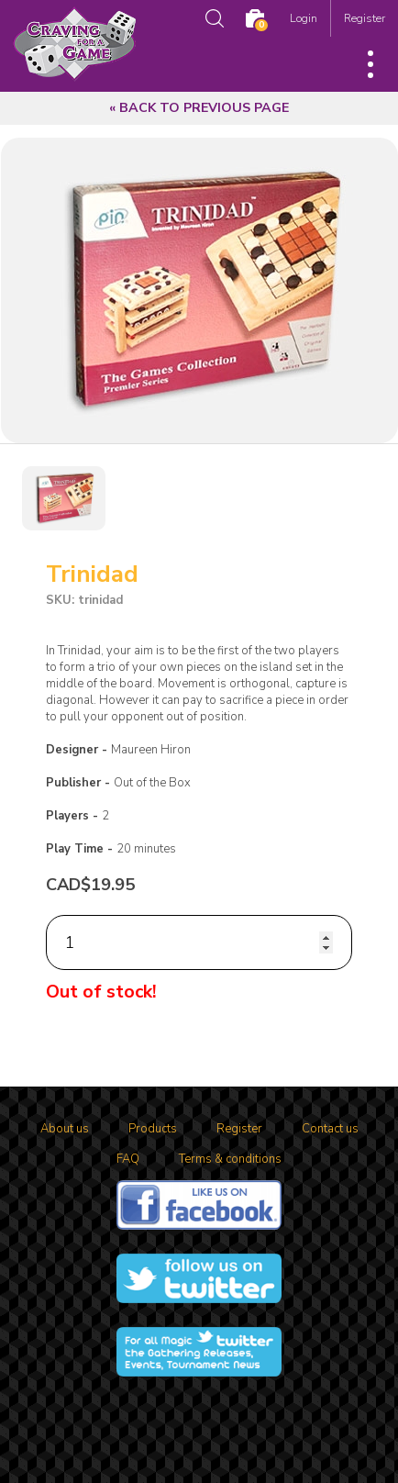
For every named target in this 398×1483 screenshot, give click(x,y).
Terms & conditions (230, 1159)
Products (152, 1129)
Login (303, 18)
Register (364, 18)
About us (64, 1129)
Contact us (330, 1129)
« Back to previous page (199, 108)
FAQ (127, 1159)
